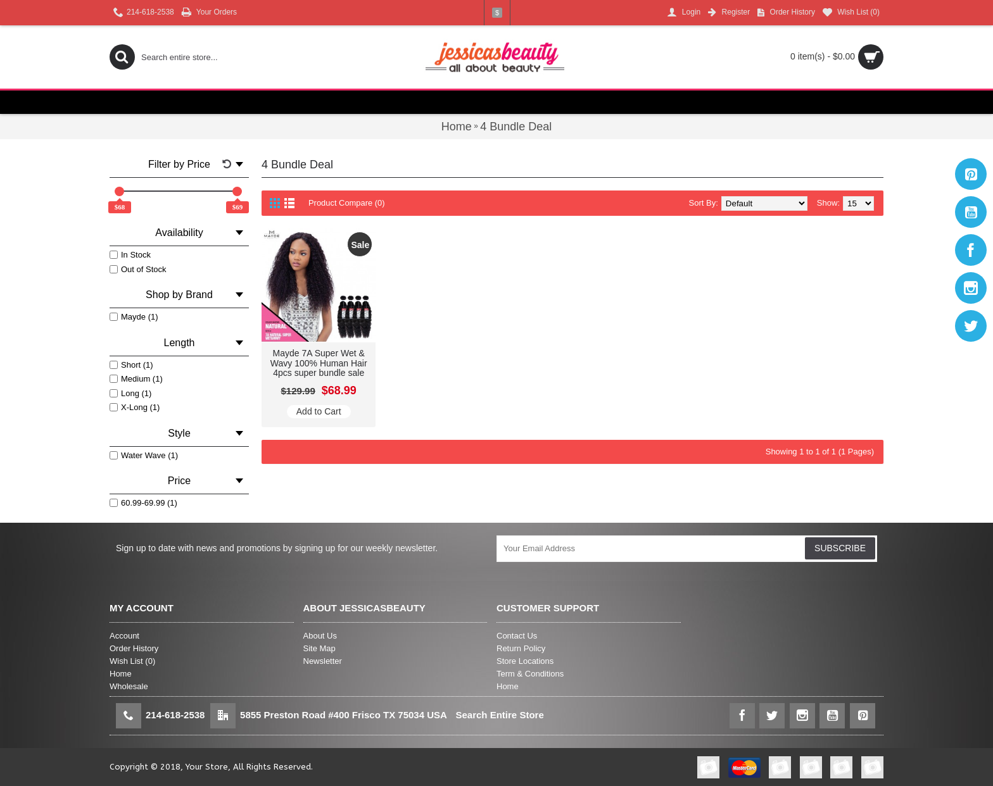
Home (121, 673)
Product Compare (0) (346, 203)
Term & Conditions (530, 673)
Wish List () (132, 661)
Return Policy (520, 648)
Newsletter (322, 661)
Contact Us (516, 635)
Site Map (319, 648)
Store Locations (524, 661)
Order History (134, 648)
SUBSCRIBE (840, 548)
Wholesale (129, 686)
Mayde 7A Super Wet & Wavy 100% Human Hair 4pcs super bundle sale (318, 363)
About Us (320, 635)
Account (124, 635)
